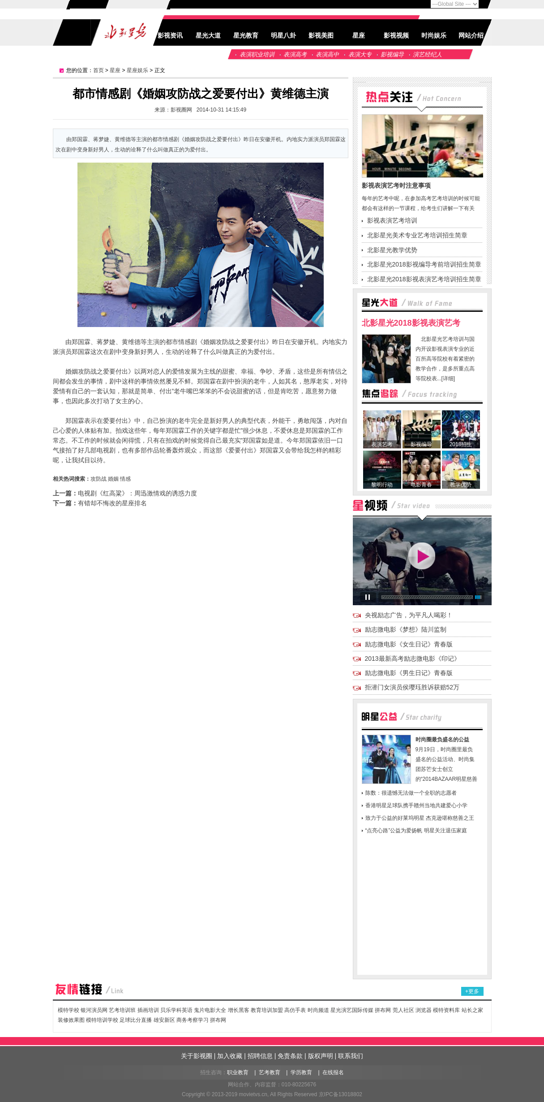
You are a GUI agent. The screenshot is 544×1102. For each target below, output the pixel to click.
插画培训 (148, 1010)
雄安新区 (164, 1020)
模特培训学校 (102, 1020)
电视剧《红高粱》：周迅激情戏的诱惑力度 (137, 493)
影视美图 (321, 35)
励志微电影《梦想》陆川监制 (405, 629)
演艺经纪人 (427, 54)
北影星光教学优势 (392, 250)
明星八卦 (283, 35)
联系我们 (350, 1055)
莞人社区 (404, 1010)
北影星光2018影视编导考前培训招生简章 (424, 264)
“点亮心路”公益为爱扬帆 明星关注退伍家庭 (416, 830)
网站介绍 (471, 35)
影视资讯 (170, 35)
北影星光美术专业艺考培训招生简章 (417, 235)
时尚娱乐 (433, 35)
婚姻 (113, 479)
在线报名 (333, 1072)
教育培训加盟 (267, 1010)
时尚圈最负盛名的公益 (442, 739)
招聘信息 (260, 1055)
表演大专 (360, 54)
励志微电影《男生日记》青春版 (409, 672)
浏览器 (423, 1010)
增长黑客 (238, 1010)
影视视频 (396, 35)
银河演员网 (94, 1010)
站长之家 (472, 1010)
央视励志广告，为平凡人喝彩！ (409, 615)
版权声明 (320, 1055)
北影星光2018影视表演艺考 (411, 323)
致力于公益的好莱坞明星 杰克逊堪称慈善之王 (419, 818)
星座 (358, 35)
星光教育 (245, 35)
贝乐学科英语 (176, 1010)
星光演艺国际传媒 (351, 1010)
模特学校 (68, 1010)
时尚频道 (318, 1010)
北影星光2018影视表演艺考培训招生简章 (424, 279)
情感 (125, 479)
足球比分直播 (136, 1020)
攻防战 (98, 479)
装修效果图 (71, 1020)
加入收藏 (229, 1055)
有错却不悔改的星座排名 (112, 503)
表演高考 (295, 54)
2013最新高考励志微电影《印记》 (412, 658)
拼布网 (383, 1010)
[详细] (448, 378)
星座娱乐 (137, 70)
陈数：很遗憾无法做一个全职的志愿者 (411, 793)
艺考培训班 (122, 1010)
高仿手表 (295, 1010)
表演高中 (327, 54)
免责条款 (290, 1055)
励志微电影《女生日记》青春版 (409, 644)
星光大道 (208, 35)
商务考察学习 (192, 1020)
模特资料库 (446, 1010)
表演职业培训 (257, 54)
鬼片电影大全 (210, 1010)
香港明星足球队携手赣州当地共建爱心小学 (416, 805)
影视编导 (392, 54)
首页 (98, 70)
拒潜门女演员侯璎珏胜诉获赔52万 (412, 687)
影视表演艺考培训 (392, 220)
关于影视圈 (196, 1055)
